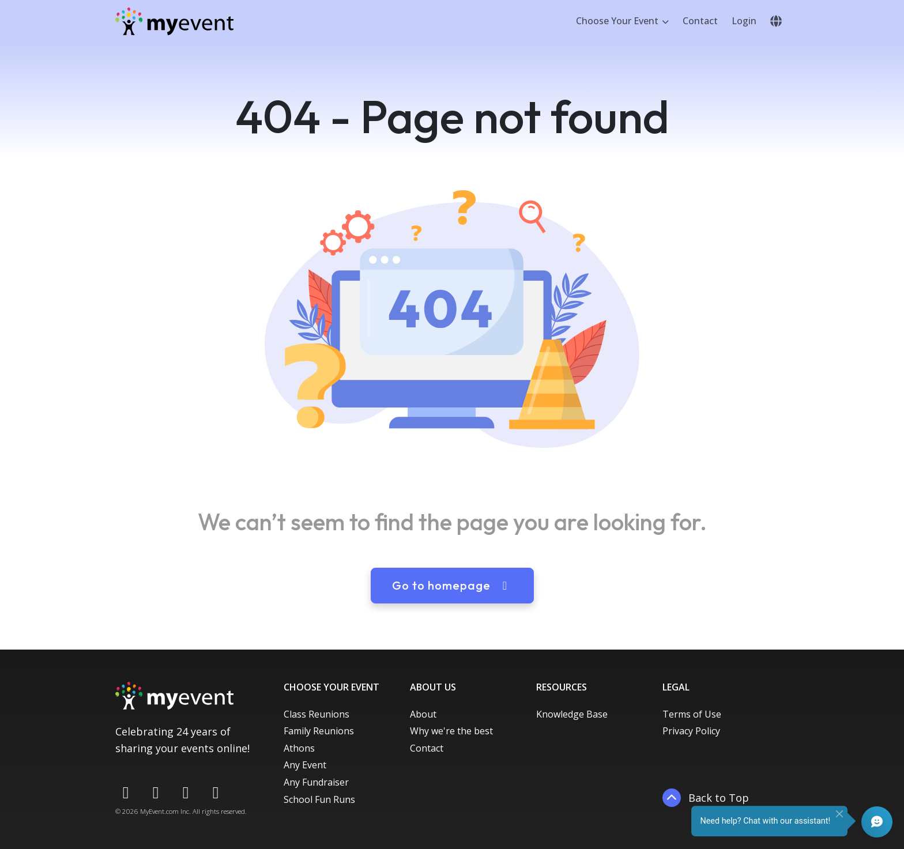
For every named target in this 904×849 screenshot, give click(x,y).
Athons (299, 748)
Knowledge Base (572, 714)
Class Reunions (316, 714)
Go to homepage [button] (452, 585)
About (423, 714)
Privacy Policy (691, 731)
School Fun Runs (319, 799)
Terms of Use (691, 714)
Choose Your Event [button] (618, 20)
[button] (776, 21)
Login (744, 20)
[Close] (839, 813)
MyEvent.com (159, 811)
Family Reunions (319, 731)
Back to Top (705, 797)
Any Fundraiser (316, 782)
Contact (700, 20)
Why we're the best (451, 731)
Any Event (305, 765)
